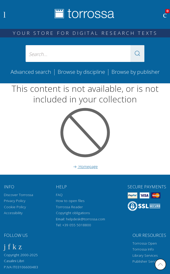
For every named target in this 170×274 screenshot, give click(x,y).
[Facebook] (4, 246)
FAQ (59, 194)
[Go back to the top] (160, 264)
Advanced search (31, 71)
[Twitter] (9, 246)
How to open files (70, 200)
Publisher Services (146, 261)
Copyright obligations (73, 213)
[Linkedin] (14, 246)
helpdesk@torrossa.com (85, 219)
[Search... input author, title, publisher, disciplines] (85, 53)
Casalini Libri (14, 261)
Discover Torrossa (18, 194)
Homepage (85, 166)
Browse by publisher (136, 71)
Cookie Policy (15, 207)
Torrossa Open (144, 243)
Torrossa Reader (69, 207)
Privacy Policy (14, 200)
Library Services (145, 255)
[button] (137, 53)
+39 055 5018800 (76, 225)
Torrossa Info (143, 249)
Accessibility (13, 213)
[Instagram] (20, 246)
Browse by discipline (81, 71)
